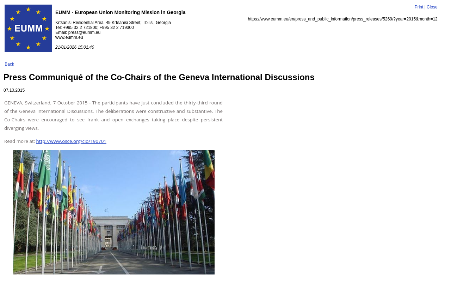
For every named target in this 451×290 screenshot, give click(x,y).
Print (419, 7)
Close (432, 7)
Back (9, 64)
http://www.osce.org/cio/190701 (71, 141)
